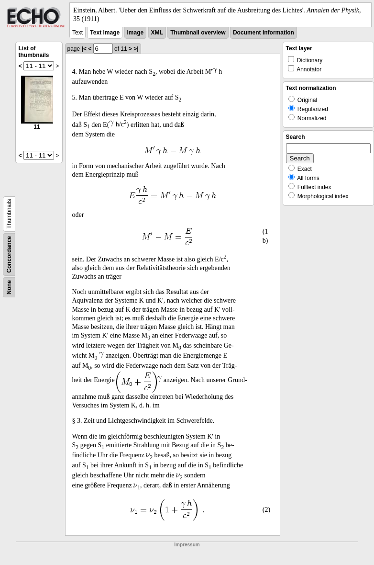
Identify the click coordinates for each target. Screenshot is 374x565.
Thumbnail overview (197, 32)
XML (157, 32)
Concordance (9, 254)
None (9, 287)
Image (135, 32)
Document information (263, 32)
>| (135, 48)
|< (84, 48)
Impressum (186, 544)
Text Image (105, 32)
